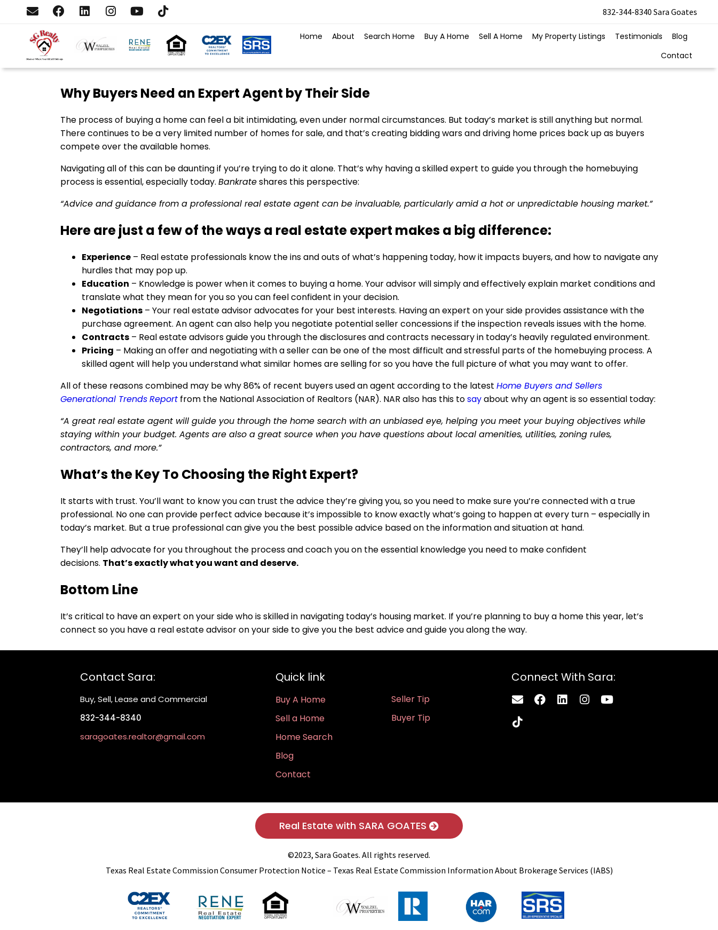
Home (311, 36)
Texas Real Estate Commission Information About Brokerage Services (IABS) (473, 870)
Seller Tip (410, 699)
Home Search (304, 737)
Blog (680, 36)
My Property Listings (568, 36)
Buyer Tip (410, 718)
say (474, 399)
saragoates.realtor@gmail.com (142, 736)
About (343, 36)
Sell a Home (300, 718)
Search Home (389, 36)
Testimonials (638, 36)
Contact (676, 55)
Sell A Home (501, 36)
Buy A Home (446, 36)
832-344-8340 (627, 11)
